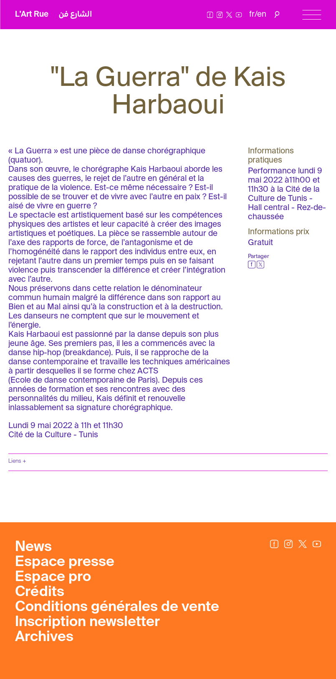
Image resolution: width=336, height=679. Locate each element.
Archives (44, 637)
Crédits (39, 592)
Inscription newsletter (87, 622)
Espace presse (64, 562)
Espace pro (53, 577)
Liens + (17, 461)
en (261, 14)
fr (252, 14)
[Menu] (311, 15)
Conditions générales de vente (117, 607)
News (33, 547)
